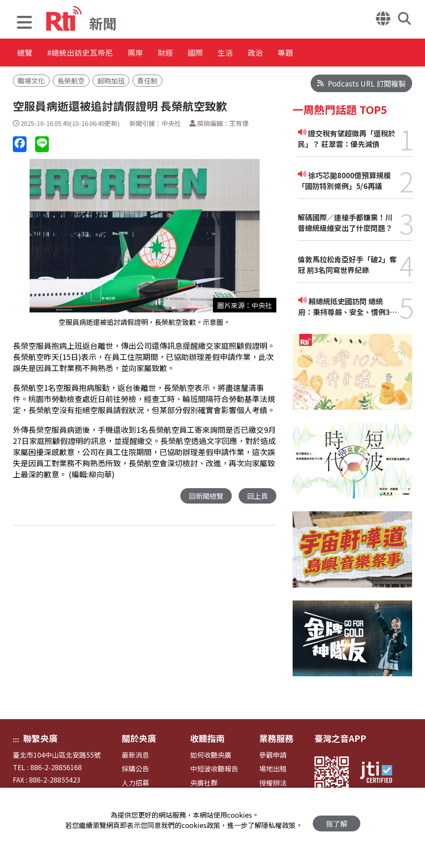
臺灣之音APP (340, 738)
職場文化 (31, 80)
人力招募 (135, 783)
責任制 (147, 80)
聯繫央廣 (40, 738)
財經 (198, 53)
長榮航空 (71, 80)
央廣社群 (204, 783)
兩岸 (159, 53)
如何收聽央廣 (210, 755)
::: (16, 739)
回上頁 (257, 496)
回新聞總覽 (204, 496)
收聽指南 (207, 738)
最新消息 (135, 755)
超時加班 (111, 80)
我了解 (336, 820)
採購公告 (135, 769)
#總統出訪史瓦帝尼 (92, 53)
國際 (236, 53)
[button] (24, 23)
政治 (313, 53)
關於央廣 (139, 738)
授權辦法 (273, 783)
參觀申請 (273, 755)
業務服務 (276, 738)
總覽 (25, 53)
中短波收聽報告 (214, 769)
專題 (352, 53)
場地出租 (273, 769)
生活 (275, 53)
